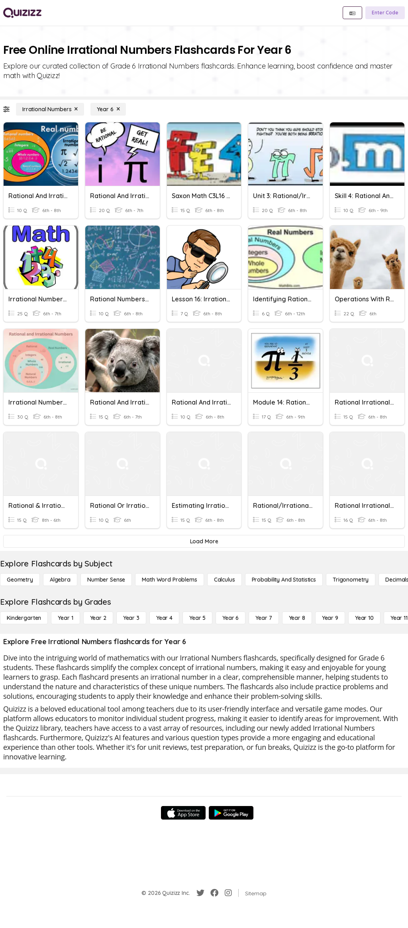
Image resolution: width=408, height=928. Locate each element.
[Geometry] (20, 579)
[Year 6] (108, 109)
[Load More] (204, 541)
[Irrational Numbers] (50, 109)
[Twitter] (200, 893)
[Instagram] (228, 893)
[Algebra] (60, 579)
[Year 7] (264, 617)
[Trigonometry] (350, 579)
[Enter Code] (385, 12)
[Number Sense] (106, 579)
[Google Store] (231, 813)
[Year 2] (98, 617)
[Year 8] (297, 617)
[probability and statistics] (284, 579)
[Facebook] (214, 893)
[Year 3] (131, 617)
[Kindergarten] (24, 617)
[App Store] (183, 813)
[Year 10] (364, 617)
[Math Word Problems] (169, 579)
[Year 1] (65, 617)
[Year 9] (330, 617)
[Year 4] (164, 617)
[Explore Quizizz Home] (22, 13)
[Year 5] (197, 617)
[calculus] (224, 579)
